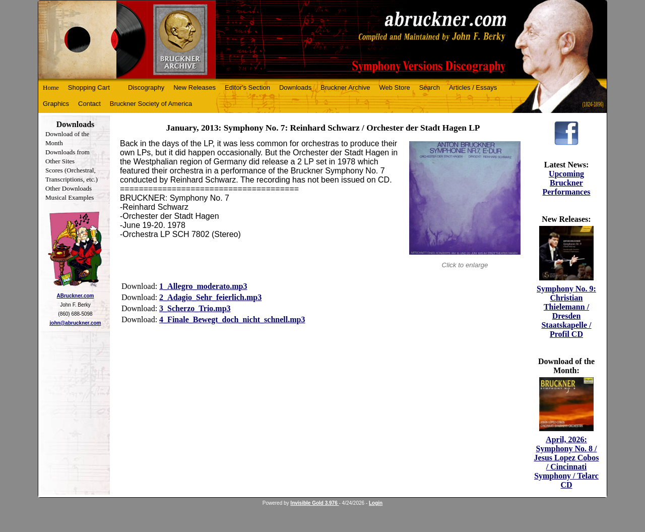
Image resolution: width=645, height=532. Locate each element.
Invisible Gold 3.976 (314, 503)
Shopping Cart (89, 87)
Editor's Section (247, 87)
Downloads (295, 87)
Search (429, 87)
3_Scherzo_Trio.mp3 (194, 308)
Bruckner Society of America (151, 103)
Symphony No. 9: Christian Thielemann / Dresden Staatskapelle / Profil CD (566, 311)
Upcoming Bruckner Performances (566, 182)
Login (375, 503)
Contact (89, 103)
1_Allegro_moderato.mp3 (203, 286)
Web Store (394, 87)
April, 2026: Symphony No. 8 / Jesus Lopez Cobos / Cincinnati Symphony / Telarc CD (566, 462)
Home (51, 87)
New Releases (194, 87)
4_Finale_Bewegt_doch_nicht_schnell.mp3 (232, 319)
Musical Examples (69, 197)
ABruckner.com (75, 296)
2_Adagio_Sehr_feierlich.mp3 (210, 297)
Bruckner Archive (345, 87)
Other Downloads (68, 188)
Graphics (56, 103)
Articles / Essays (473, 87)
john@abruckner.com (75, 323)
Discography (146, 87)
